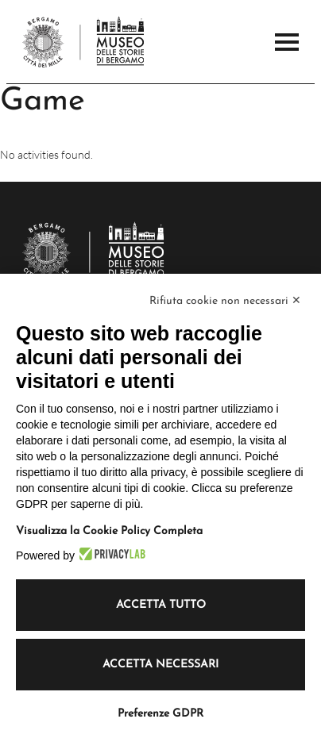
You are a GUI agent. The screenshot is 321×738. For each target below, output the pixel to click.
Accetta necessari (160, 665)
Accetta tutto (161, 605)
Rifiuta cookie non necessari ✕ (225, 301)
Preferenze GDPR (160, 714)
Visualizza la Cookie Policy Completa (109, 531)
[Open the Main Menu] (287, 42)
